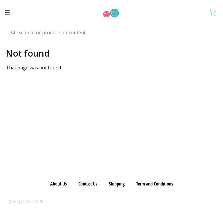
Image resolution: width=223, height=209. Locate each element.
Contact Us (87, 184)
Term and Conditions (154, 184)
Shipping (117, 184)
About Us (58, 184)
